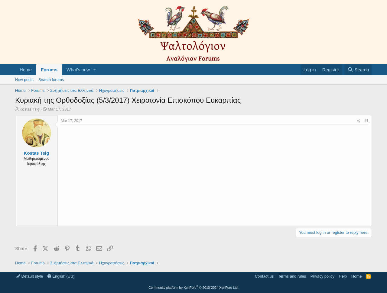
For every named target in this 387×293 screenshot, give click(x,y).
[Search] (358, 69)
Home (26, 69)
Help (343, 276)
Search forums (51, 79)
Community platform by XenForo (193, 287)
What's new (78, 69)
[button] (94, 69)
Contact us (264, 276)
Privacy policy (322, 276)
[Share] (359, 121)
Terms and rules (292, 276)
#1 (367, 121)
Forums (49, 69)
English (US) (61, 276)
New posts (24, 79)
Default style (29, 276)
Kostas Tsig (30, 109)
